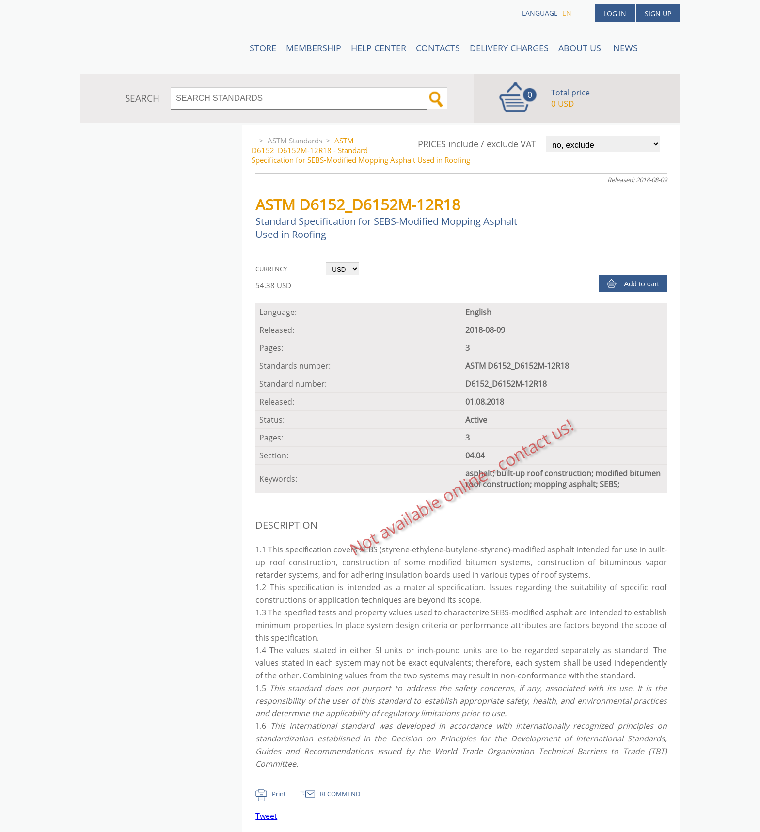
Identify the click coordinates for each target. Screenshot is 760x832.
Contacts (438, 48)
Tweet (266, 816)
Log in (614, 13)
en (566, 12)
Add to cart (641, 284)
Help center (378, 48)
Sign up (658, 13)
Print (279, 793)
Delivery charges (509, 48)
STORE (263, 48)
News (625, 48)
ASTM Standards (295, 140)
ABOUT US (580, 48)
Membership (313, 48)
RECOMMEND (340, 793)
